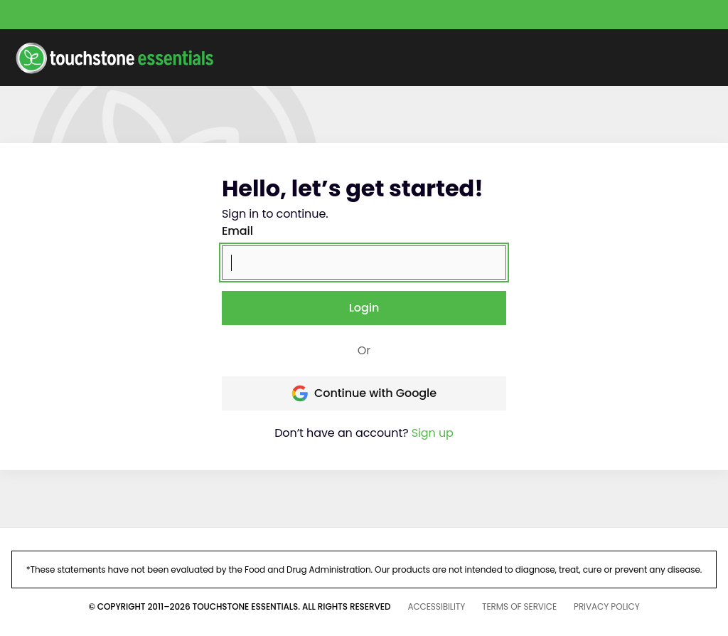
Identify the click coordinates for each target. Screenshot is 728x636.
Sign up (433, 433)
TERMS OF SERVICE (519, 606)
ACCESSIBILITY (436, 606)
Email (237, 231)
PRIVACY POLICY (607, 606)
